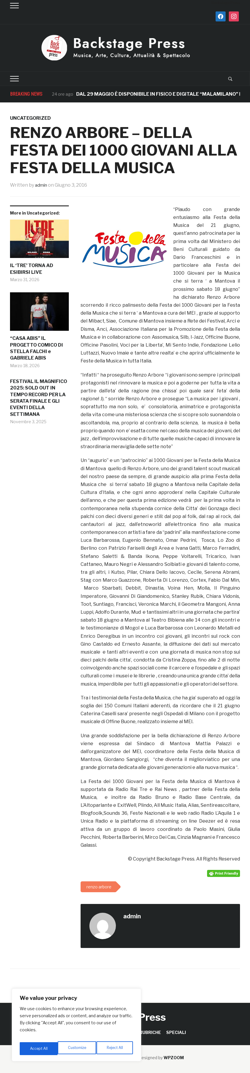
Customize (38, 1048)
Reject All (77, 1048)
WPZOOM (174, 1057)
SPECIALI (176, 1032)
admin (42, 185)
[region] (76, 1027)
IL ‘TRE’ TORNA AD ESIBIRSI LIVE (31, 269)
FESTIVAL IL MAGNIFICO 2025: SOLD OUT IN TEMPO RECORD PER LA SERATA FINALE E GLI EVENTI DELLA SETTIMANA (38, 398)
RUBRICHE (150, 1032)
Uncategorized (30, 118)
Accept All (115, 1048)
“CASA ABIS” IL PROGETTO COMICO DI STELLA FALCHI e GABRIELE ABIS (36, 348)
